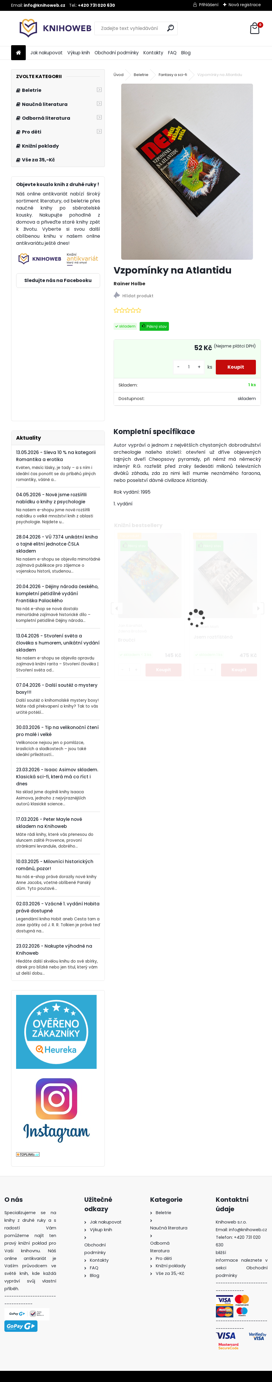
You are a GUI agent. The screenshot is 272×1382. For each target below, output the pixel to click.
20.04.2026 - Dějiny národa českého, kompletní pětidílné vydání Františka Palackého (57, 593)
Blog (186, 53)
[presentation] (117, 608)
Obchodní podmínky (117, 53)
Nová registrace (245, 5)
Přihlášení (208, 5)
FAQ (172, 53)
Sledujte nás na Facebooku (58, 280)
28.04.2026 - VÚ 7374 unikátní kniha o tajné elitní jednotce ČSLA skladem (57, 544)
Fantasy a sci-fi (173, 74)
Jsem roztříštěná (213, 637)
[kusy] (189, 367)
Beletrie (141, 74)
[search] (170, 28)
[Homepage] (18, 53)
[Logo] (51, 28)
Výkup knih (78, 53)
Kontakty (153, 53)
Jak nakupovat (46, 53)
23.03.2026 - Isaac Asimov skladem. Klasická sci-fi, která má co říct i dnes (57, 777)
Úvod (119, 74)
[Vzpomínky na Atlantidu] (187, 172)
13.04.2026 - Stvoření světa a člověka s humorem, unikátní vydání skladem (58, 643)
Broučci (126, 640)
